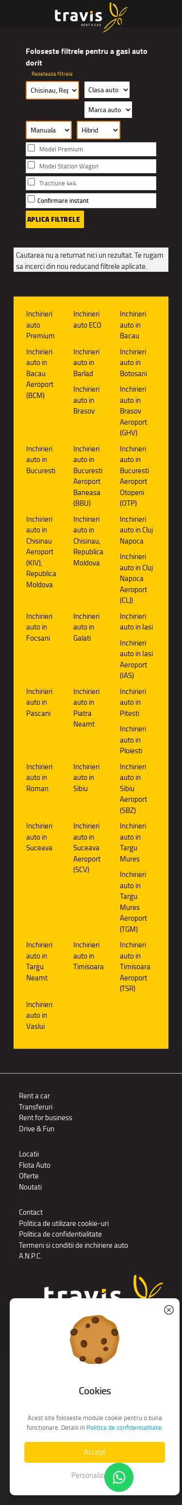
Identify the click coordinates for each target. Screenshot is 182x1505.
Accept (94, 1452)
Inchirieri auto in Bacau (133, 325)
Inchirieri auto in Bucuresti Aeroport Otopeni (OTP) (134, 476)
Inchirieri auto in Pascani (39, 702)
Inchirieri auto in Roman (39, 777)
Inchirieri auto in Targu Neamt (39, 961)
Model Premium (61, 149)
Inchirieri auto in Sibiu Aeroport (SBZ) (133, 788)
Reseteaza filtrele (52, 74)
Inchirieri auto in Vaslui (39, 1015)
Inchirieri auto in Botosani (133, 363)
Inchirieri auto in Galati (86, 627)
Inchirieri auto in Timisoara (88, 956)
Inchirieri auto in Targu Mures (133, 842)
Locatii (29, 1154)
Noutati (30, 1187)
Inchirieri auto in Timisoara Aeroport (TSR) (135, 966)
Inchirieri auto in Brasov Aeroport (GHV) (133, 411)
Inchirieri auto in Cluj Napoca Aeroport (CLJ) (136, 578)
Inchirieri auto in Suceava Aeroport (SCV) (86, 848)
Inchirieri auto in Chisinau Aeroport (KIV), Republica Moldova (41, 552)
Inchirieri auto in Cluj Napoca (136, 530)
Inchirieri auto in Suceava (39, 837)
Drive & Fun (36, 1129)
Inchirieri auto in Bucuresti (40, 460)
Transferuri (35, 1107)
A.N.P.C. (30, 1256)
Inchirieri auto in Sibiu (86, 777)
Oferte (29, 1176)
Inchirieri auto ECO (87, 319)
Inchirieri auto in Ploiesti (133, 740)
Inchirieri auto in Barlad (86, 363)
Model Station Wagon (69, 166)
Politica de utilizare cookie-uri (64, 1223)
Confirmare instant (63, 200)
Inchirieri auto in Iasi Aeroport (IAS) (136, 659)
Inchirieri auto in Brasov (86, 400)
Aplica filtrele (54, 219)
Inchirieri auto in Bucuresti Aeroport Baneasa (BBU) (87, 476)
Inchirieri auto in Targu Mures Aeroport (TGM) (133, 901)
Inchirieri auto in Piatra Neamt (86, 707)
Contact (31, 1212)
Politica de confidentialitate (60, 1234)
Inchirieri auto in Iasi (136, 621)
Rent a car (34, 1096)
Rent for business (45, 1117)
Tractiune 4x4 (57, 183)
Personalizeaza (94, 1475)
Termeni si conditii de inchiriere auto (73, 1245)
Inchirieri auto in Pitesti (133, 702)
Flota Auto (34, 1165)
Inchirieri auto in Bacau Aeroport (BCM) (39, 373)
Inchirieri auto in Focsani (39, 627)
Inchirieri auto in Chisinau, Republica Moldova (88, 541)
